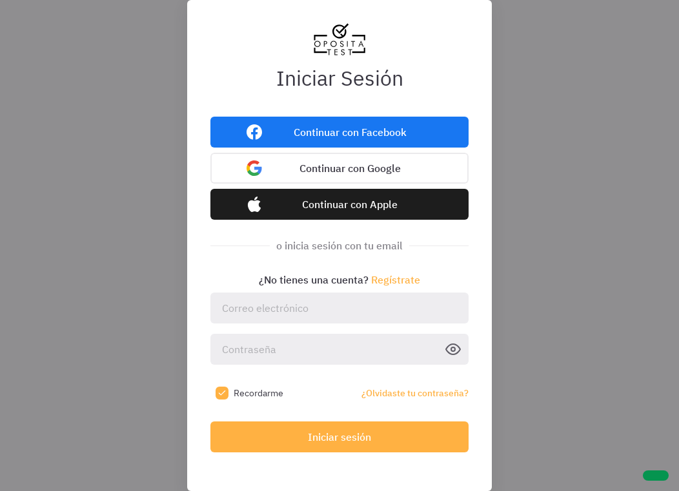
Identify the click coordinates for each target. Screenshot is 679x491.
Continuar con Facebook (350, 132)
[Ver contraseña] (453, 349)
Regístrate (395, 279)
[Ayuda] (656, 475)
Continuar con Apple (350, 204)
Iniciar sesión (339, 436)
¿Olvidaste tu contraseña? (415, 393)
